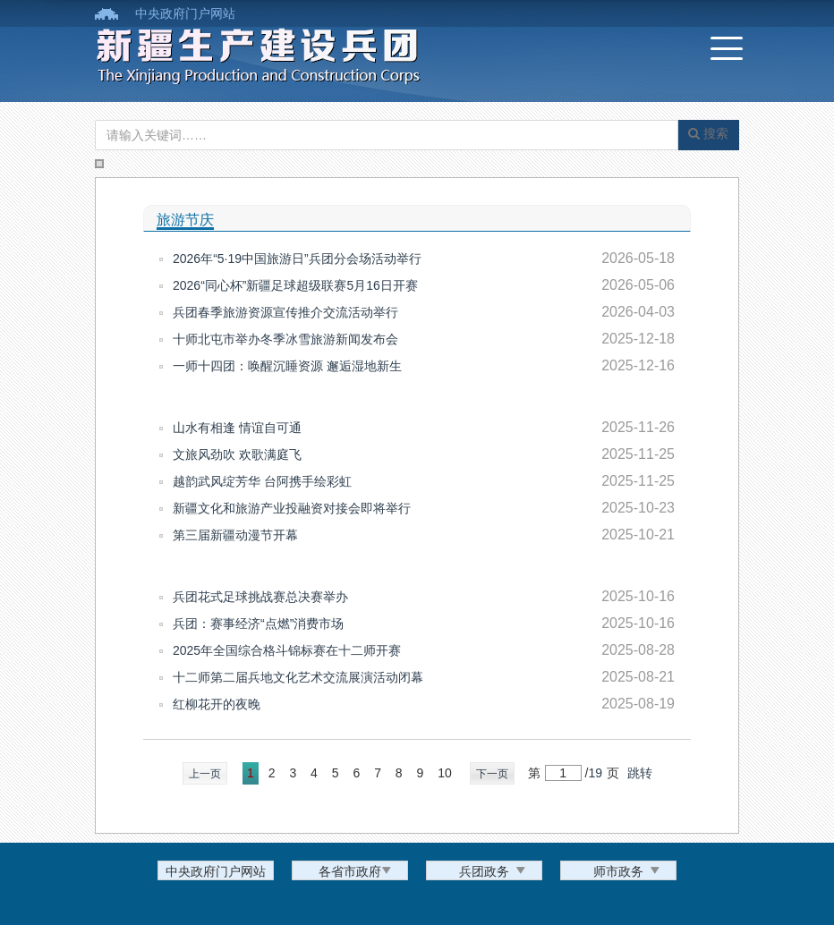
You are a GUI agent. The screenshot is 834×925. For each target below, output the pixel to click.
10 (445, 773)
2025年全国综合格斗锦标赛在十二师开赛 (287, 650)
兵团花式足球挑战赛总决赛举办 (260, 597)
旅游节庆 (185, 219)
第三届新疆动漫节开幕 (235, 535)
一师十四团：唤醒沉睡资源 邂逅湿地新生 (287, 366)
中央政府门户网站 (185, 13)
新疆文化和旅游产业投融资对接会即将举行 (292, 508)
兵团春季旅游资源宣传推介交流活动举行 (285, 312)
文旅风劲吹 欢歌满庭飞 (237, 454)
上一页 (205, 774)
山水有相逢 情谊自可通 (237, 427)
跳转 (639, 773)
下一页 (492, 774)
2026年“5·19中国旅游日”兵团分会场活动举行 (297, 258)
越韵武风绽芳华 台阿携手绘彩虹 (262, 481)
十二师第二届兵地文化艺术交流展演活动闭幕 (298, 677)
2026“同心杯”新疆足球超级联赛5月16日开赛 (295, 285)
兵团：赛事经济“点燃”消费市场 (258, 623)
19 (595, 773)
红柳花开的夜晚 (216, 704)
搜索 (708, 133)
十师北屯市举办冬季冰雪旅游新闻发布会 (285, 339)
